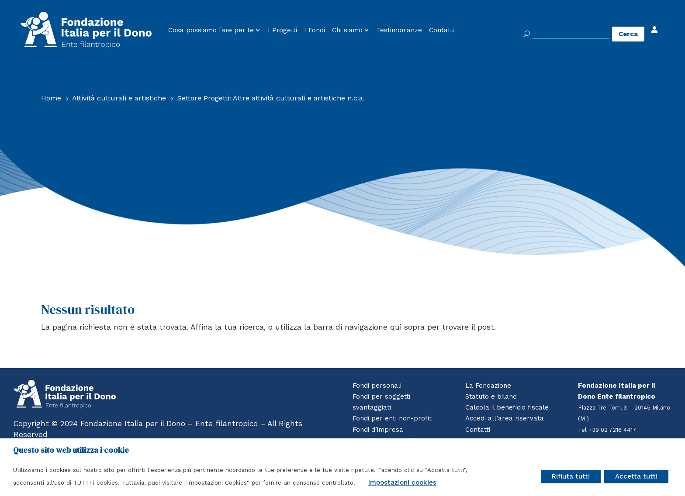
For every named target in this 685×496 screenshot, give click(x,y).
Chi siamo (347, 30)
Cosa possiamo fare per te (211, 30)
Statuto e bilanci (491, 396)
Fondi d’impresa (378, 430)
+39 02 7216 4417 (613, 430)
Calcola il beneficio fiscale (507, 407)
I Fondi (314, 30)
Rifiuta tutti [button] (571, 476)
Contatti (441, 30)
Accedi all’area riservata (504, 418)
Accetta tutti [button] (636, 476)
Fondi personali (377, 385)
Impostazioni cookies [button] (402, 482)
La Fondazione (488, 385)
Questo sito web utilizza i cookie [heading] (71, 450)
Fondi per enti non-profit (392, 418)
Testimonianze (399, 30)
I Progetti (282, 30)
